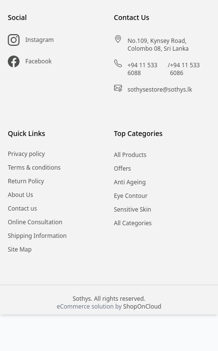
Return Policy (26, 181)
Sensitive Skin (133, 210)
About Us (20, 195)
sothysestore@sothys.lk (160, 90)
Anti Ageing (130, 182)
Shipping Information (37, 236)
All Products (130, 155)
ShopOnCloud (142, 306)
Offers (122, 169)
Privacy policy (26, 154)
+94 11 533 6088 (143, 69)
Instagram (39, 40)
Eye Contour (131, 196)
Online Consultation (35, 222)
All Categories (133, 223)
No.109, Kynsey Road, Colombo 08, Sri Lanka (158, 45)
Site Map (20, 250)
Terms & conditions (34, 168)
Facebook (38, 61)
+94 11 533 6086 (184, 69)
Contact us (22, 209)
